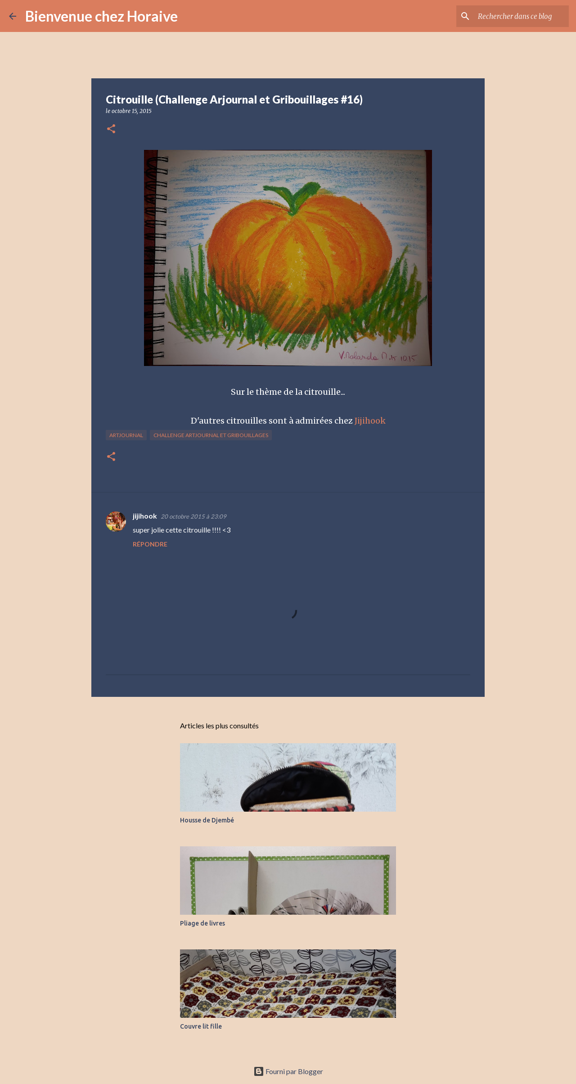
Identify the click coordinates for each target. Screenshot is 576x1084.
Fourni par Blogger (288, 1071)
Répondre (150, 544)
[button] (111, 129)
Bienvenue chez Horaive (101, 16)
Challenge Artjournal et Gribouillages (210, 435)
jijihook (145, 515)
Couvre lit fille (201, 1026)
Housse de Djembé (207, 820)
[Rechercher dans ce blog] (521, 16)
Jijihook (370, 421)
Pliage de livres (202, 923)
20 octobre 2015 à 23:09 (193, 516)
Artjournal (126, 435)
